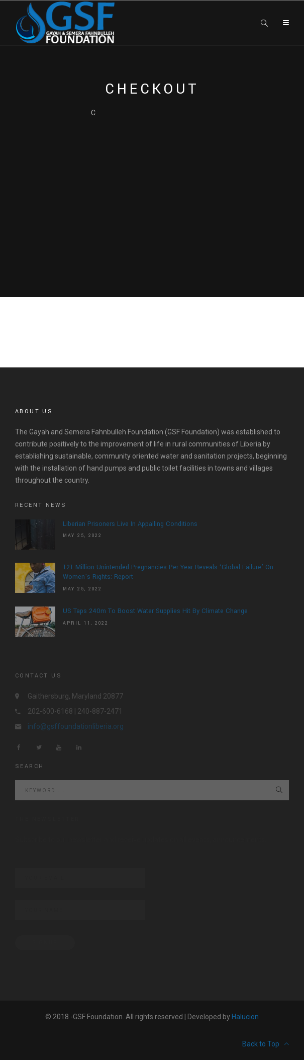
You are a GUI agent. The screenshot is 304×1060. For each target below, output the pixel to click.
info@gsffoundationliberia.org (76, 726)
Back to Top (265, 1044)
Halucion (245, 1017)
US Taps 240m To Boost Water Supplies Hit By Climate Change (155, 611)
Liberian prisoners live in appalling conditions (130, 523)
